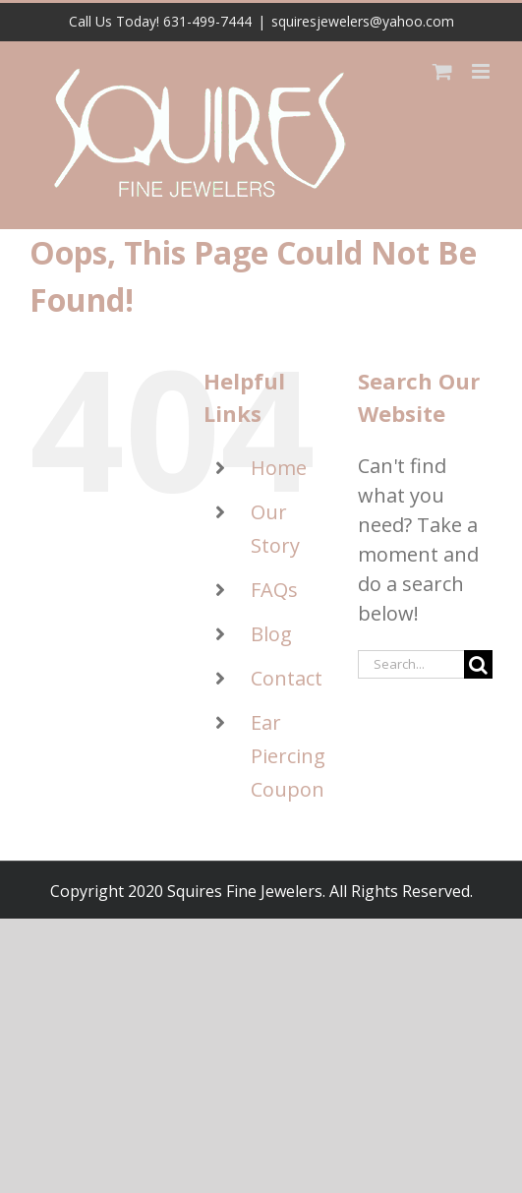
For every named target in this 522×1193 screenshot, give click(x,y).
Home (279, 467)
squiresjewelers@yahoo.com (362, 21)
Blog (271, 634)
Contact (286, 678)
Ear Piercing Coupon (288, 756)
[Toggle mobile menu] (482, 71)
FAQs (274, 589)
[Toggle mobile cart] (442, 71)
